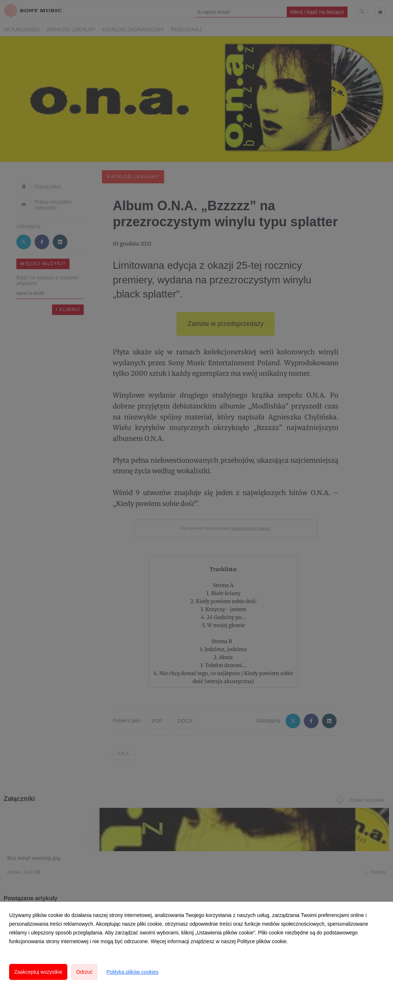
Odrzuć (84, 972)
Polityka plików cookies (132, 972)
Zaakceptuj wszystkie (38, 972)
